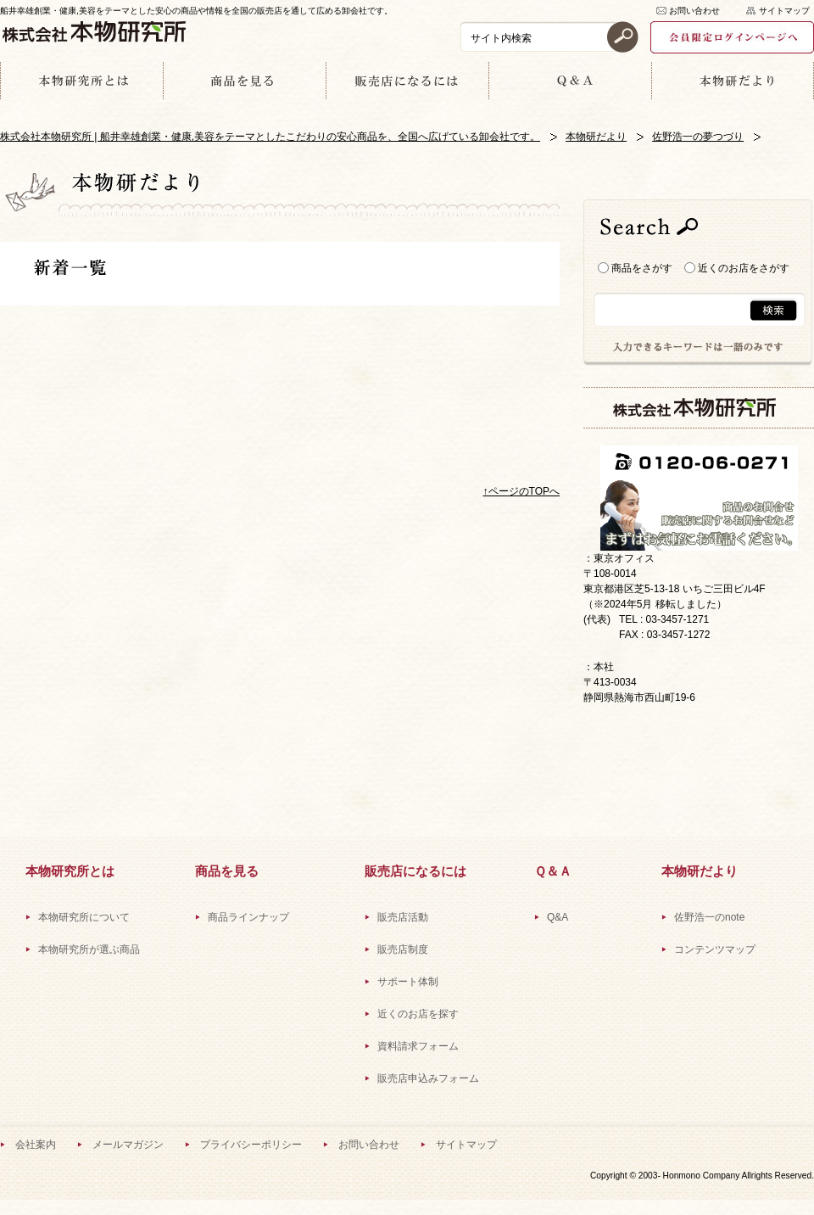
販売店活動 (402, 917)
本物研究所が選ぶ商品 (89, 949)
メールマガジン (128, 1145)
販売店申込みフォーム (428, 1078)
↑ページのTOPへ (521, 491)
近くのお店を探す (418, 1014)
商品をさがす (635, 268)
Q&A (557, 917)
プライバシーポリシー (251, 1145)
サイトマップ (784, 10)
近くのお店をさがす (736, 268)
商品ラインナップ (248, 917)
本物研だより (596, 137)
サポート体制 (407, 982)
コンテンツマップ (714, 949)
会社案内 (35, 1145)
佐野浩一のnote (709, 917)
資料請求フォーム (418, 1046)
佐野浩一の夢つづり (698, 137)
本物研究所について (84, 917)
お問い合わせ (694, 10)
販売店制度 (402, 949)
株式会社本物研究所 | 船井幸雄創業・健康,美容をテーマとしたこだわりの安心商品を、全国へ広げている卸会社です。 (270, 137)
